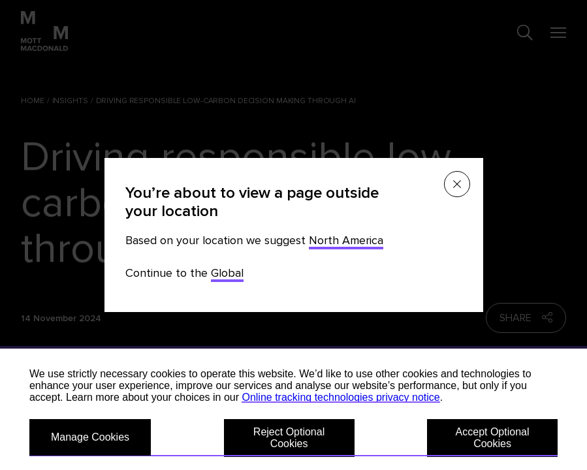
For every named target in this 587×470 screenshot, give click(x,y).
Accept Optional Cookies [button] (493, 437)
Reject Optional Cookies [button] (289, 437)
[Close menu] (457, 184)
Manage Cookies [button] (90, 437)
